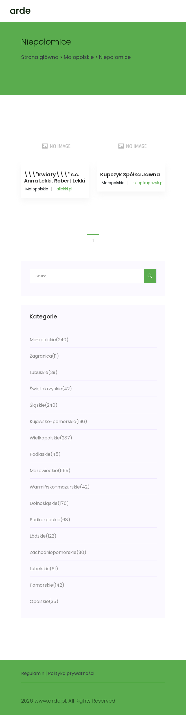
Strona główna (39, 57)
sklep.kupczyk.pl (148, 183)
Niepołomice (115, 57)
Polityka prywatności (71, 673)
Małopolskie (79, 57)
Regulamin (32, 673)
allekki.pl (64, 189)
